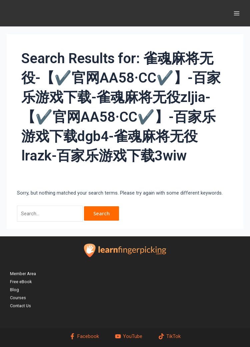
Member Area (23, 273)
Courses (18, 297)
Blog (14, 289)
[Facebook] (84, 336)
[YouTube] (128, 336)
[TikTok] (169, 336)
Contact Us (20, 305)
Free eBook (21, 281)
